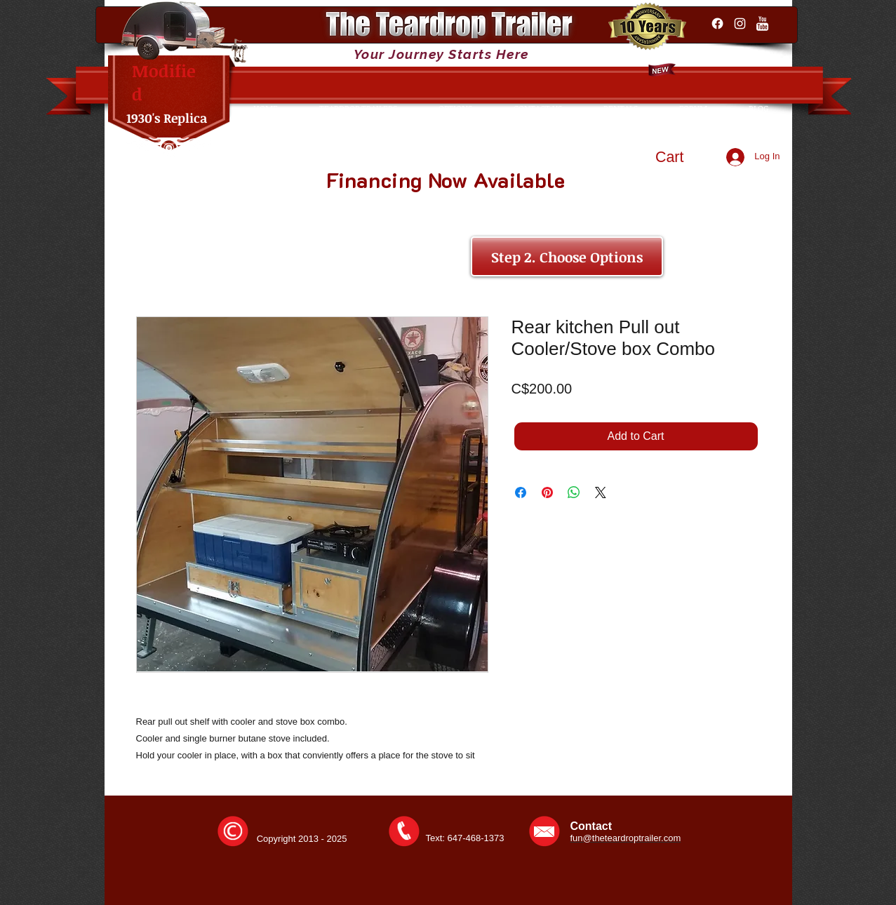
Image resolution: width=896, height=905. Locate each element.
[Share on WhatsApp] (574, 492)
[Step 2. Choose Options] (567, 256)
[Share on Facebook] (520, 492)
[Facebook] (717, 23)
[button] (682, 157)
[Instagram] (740, 23)
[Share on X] (600, 492)
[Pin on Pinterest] (547, 492)
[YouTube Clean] (762, 23)
